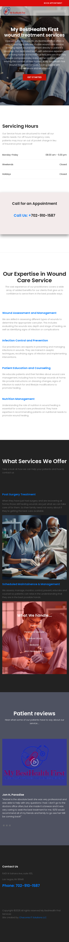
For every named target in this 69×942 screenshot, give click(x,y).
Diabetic (34, 625)
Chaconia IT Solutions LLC (33, 917)
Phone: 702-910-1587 (21, 885)
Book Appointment (53, 3)
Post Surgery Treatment (19, 494)
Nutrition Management (18, 399)
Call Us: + (22, 215)
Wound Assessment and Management (29, 313)
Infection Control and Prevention (25, 340)
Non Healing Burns (34, 651)
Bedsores (34, 644)
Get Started (34, 77)
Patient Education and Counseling (26, 368)
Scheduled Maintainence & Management (31, 584)
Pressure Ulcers (34, 638)
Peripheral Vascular (34, 631)
